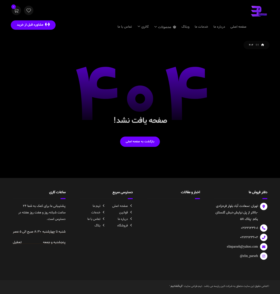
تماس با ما (96, 219)
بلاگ (99, 225)
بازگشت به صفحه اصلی (140, 141)
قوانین (126, 212)
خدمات (98, 212)
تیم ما (99, 206)
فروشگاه (125, 225)
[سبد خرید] (16, 11)
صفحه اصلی (122, 206)
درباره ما (125, 219)
